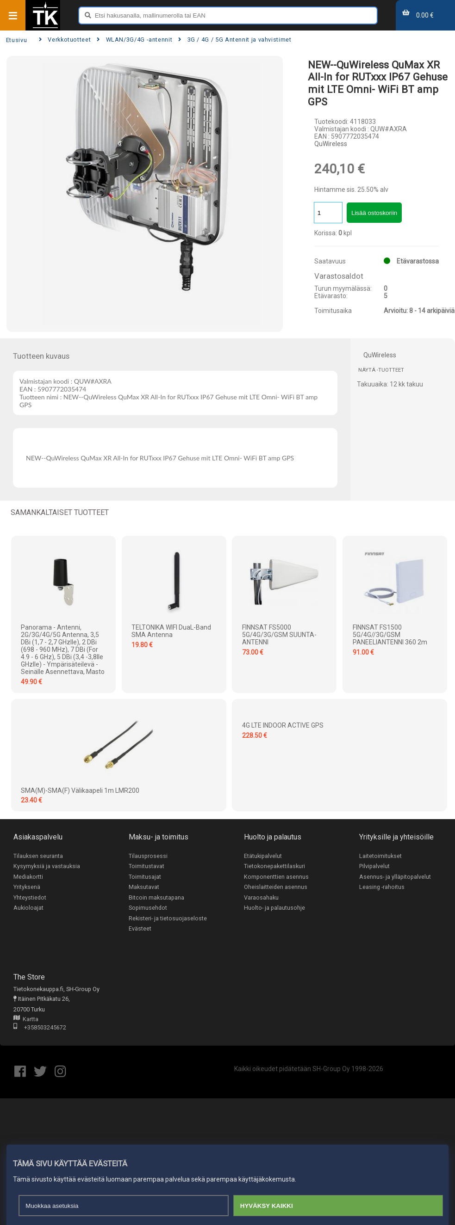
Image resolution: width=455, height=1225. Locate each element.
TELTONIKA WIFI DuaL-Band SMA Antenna (171, 631)
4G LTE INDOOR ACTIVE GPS (283, 725)
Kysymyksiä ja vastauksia (46, 866)
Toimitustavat (146, 866)
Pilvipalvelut (374, 866)
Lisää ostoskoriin (374, 212)
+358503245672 (39, 1028)
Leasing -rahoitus (382, 887)
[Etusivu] (45, 27)
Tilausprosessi (148, 855)
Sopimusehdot (148, 908)
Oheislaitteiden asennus (275, 887)
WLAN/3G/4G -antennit (134, 39)
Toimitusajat (145, 876)
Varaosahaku (261, 897)
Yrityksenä (26, 887)
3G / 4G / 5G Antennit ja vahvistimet (234, 39)
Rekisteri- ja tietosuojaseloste (168, 918)
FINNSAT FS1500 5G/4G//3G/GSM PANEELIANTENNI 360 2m (390, 635)
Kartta (25, 1020)
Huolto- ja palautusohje (274, 908)
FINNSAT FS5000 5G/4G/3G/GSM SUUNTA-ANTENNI (279, 635)
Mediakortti (28, 876)
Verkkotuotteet (65, 39)
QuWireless (330, 143)
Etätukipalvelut (263, 855)
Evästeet (140, 928)
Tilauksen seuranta (38, 855)
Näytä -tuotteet (381, 370)
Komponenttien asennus (276, 876)
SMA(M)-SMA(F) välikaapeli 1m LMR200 (80, 790)
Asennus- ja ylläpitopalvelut (395, 876)
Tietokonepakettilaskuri (274, 866)
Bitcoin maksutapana (156, 897)
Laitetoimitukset (380, 855)
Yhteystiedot (29, 897)
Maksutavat (144, 887)
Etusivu (16, 40)
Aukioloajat (28, 908)
